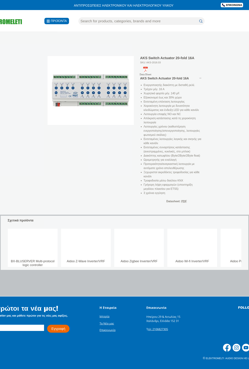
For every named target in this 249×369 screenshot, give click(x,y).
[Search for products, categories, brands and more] (136, 21)
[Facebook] (227, 348)
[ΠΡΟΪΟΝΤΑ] (56, 21)
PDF (184, 201)
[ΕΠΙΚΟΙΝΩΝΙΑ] (232, 5)
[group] (124, 248)
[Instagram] (236, 348)
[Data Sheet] (145, 72)
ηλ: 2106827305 (158, 329)
